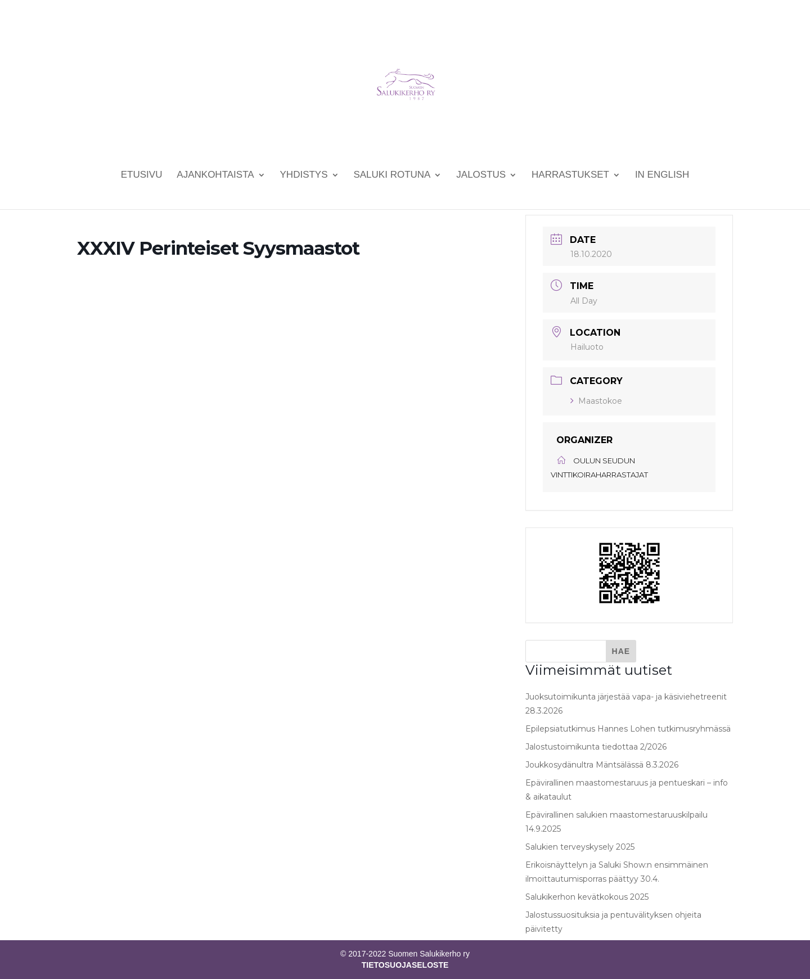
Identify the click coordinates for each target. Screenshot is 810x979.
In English (662, 175)
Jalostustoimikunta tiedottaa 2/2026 (596, 747)
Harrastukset (570, 175)
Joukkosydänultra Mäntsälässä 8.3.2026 (601, 765)
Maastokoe (596, 401)
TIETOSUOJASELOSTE (405, 964)
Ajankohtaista (215, 175)
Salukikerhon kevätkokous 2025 (587, 897)
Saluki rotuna (391, 175)
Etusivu (142, 175)
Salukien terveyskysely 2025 (579, 847)
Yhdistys (304, 175)
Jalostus (481, 175)
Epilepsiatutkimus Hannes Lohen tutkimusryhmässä (628, 729)
